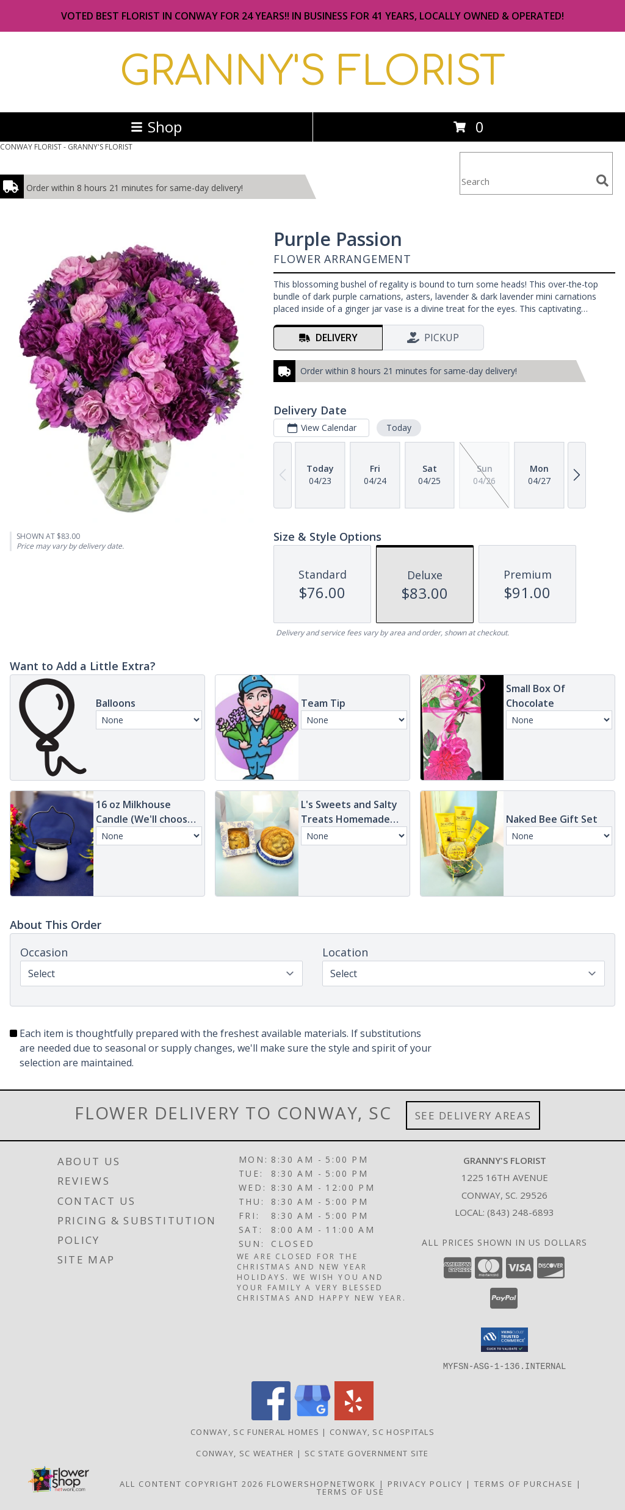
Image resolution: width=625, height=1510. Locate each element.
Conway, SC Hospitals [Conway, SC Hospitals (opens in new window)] (382, 1431)
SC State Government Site (367, 1452)
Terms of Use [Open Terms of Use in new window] (351, 1491)
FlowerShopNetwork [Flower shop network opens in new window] (321, 1483)
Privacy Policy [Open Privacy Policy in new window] (425, 1483)
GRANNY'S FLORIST (312, 72)
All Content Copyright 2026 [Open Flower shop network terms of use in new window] (192, 1483)
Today (398, 427)
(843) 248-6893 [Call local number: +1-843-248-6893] (520, 1212)
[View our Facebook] (271, 1416)
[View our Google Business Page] (312, 1416)
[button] (504, 1340)
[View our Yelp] (354, 1416)
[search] (602, 180)
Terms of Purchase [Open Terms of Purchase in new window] (523, 1483)
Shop (156, 127)
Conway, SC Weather (245, 1452)
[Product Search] (525, 181)
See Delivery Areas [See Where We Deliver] (473, 1115)
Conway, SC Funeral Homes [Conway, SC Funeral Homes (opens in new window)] (254, 1431)
